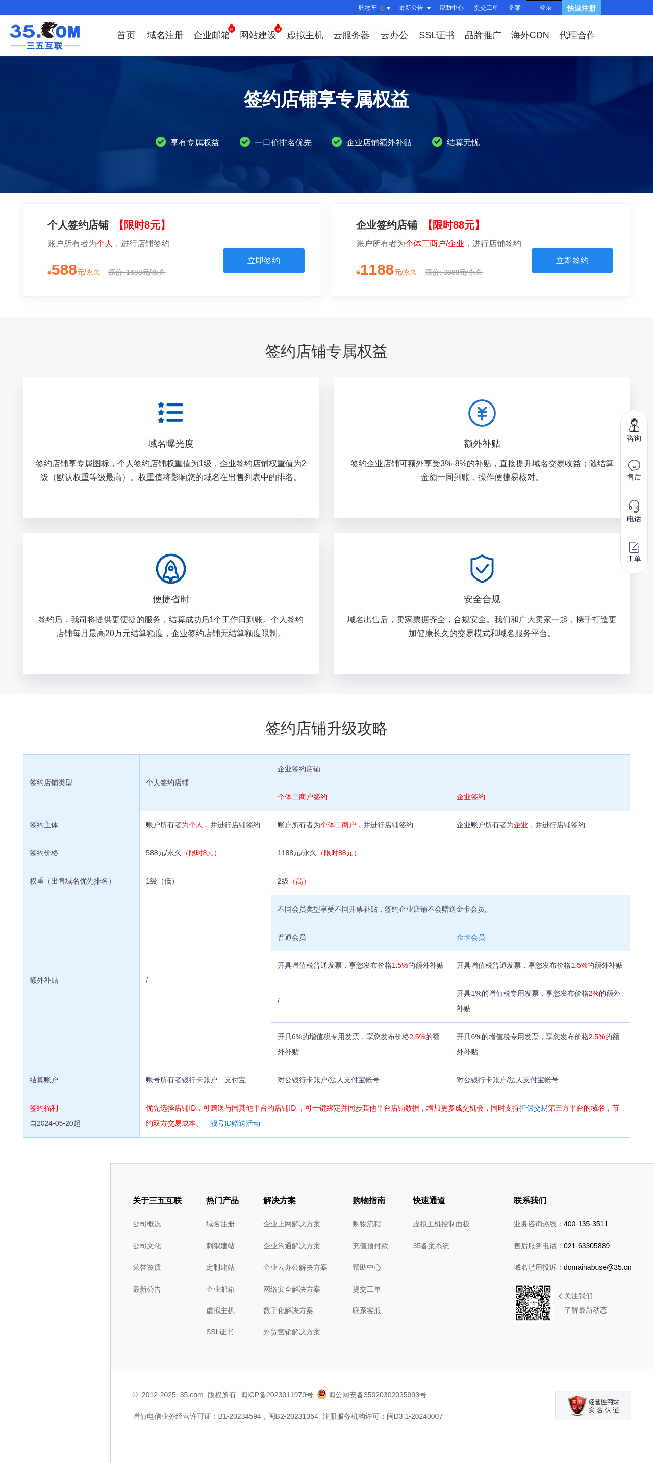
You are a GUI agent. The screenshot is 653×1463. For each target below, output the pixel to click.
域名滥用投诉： (573, 1267)
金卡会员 (471, 937)
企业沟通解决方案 (291, 1246)
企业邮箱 (214, 31)
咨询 (634, 429)
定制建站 (220, 1267)
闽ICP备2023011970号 (276, 1395)
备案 (515, 7)
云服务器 (351, 35)
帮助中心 (451, 7)
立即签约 (263, 260)
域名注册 (165, 35)
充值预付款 (370, 1246)
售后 (634, 470)
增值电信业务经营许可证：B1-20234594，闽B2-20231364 (225, 1416)
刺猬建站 (220, 1246)
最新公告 (147, 1289)
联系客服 (367, 1310)
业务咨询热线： (561, 1223)
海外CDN (530, 35)
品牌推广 (483, 35)
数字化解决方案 (288, 1310)
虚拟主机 (305, 35)
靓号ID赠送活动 (235, 1123)
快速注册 (581, 8)
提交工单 (486, 7)
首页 (126, 35)
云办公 (394, 35)
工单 (634, 552)
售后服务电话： (562, 1245)
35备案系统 (431, 1246)
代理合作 (577, 35)
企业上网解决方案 (291, 1224)
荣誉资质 (147, 1267)
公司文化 (147, 1246)
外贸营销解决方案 (291, 1332)
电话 (634, 511)
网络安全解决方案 (291, 1289)
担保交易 (533, 1108)
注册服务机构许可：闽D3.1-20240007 (382, 1416)
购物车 (376, 8)
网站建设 (261, 31)
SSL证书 (437, 35)
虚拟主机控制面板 (441, 1224)
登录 (546, 7)
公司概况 (147, 1224)
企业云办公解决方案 (295, 1267)
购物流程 (367, 1224)
